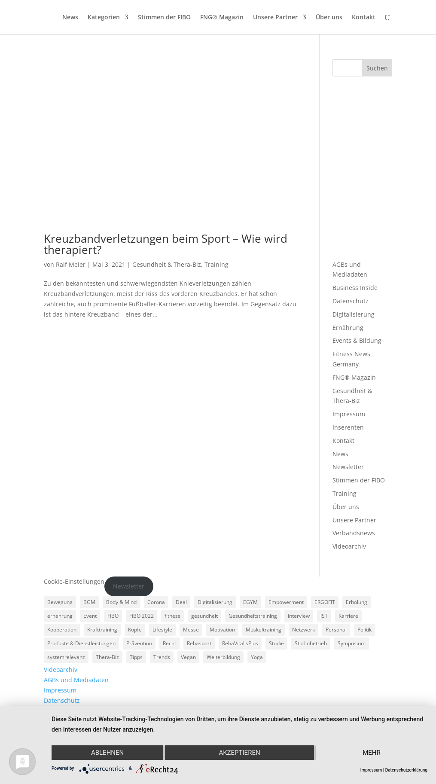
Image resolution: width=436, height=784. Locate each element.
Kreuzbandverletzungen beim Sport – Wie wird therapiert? (165, 244)
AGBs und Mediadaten (76, 680)
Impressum (348, 414)
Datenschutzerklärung (406, 770)
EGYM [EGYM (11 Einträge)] (250, 602)
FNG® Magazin (222, 17)
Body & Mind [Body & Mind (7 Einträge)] (121, 602)
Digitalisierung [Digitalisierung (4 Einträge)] (215, 602)
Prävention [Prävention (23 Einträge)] (139, 643)
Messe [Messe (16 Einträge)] (191, 629)
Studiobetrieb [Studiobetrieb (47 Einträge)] (311, 643)
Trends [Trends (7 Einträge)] (161, 657)
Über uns (329, 17)
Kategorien (104, 17)
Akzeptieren (239, 753)
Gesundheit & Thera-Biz (166, 264)
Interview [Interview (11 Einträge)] (299, 615)
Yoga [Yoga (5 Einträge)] (257, 657)
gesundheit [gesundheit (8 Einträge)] (204, 615)
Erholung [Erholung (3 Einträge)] (356, 602)
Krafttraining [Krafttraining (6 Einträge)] (102, 629)
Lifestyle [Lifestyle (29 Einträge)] (162, 629)
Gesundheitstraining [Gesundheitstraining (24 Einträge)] (253, 615)
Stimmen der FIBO (164, 17)
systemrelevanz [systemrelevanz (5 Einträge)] (66, 657)
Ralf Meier (70, 264)
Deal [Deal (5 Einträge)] (181, 602)
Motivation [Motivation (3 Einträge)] (222, 629)
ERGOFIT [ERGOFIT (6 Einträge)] (324, 602)
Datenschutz (350, 301)
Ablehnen (107, 753)
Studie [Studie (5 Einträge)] (276, 643)
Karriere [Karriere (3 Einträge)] (348, 615)
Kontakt (363, 17)
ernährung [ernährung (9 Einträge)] (60, 615)
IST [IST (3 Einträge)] (324, 615)
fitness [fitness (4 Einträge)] (172, 615)
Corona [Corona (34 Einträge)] (156, 602)
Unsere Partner (275, 17)
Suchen (377, 68)
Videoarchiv (349, 546)
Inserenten (348, 427)
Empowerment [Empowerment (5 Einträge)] (286, 602)
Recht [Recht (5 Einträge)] (169, 643)
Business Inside (355, 288)
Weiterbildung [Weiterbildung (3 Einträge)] (223, 657)
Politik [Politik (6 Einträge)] (364, 629)
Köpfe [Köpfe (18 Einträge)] (135, 629)
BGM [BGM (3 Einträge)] (89, 602)
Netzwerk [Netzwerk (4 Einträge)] (303, 629)
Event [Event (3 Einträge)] (90, 615)
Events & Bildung (356, 340)
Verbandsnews (353, 533)
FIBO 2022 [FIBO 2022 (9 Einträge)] (141, 615)
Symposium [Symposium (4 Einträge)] (352, 643)
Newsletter (348, 467)
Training (216, 264)
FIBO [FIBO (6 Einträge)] (113, 615)
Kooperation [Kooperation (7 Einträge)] (61, 629)
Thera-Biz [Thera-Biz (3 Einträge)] (107, 657)
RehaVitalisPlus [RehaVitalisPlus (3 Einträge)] (240, 643)
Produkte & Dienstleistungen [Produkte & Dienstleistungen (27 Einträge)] (81, 643)
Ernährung (347, 327)
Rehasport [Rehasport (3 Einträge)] (199, 643)
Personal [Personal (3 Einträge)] (336, 629)
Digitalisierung (353, 314)
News (70, 17)
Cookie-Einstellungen (74, 581)
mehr (372, 753)
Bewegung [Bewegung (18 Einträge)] (60, 602)
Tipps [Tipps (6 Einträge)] (136, 657)
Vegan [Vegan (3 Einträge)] (188, 657)
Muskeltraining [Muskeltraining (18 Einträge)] (263, 629)
